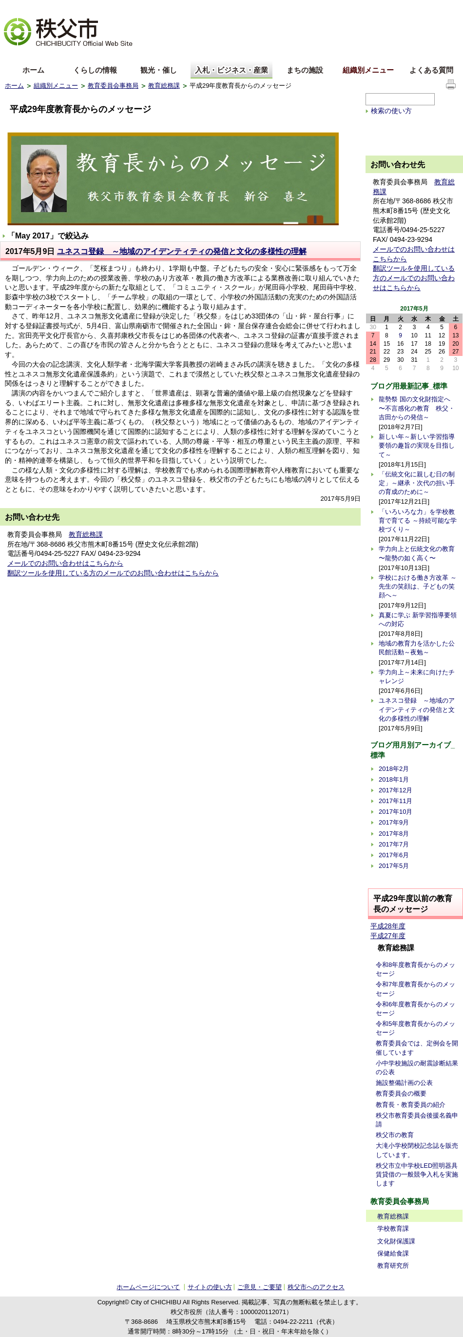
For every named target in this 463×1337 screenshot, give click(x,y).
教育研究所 (393, 1265)
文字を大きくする (28, 7)
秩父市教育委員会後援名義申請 (417, 1120)
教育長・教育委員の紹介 (410, 1104)
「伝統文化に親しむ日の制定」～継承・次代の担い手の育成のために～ (417, 483)
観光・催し (158, 70)
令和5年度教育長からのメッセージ (415, 1028)
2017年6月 (394, 855)
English (16, 55)
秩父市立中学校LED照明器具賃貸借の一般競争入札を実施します (417, 1174)
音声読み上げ (338, 7)
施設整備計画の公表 (404, 1082)
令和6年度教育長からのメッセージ (415, 1009)
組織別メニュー (368, 70)
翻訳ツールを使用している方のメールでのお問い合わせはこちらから (113, 573)
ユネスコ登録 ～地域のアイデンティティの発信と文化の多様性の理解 (182, 251)
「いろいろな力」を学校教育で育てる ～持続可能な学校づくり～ (418, 520)
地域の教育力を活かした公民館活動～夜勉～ (417, 648)
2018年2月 (394, 768)
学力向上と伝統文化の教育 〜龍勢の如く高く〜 (417, 553)
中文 (48, 55)
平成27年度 (387, 936)
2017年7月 (394, 844)
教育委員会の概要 (401, 1093)
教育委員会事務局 (113, 85)
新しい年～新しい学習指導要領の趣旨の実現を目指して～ (417, 445)
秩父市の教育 (395, 1135)
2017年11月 (395, 801)
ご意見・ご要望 (259, 1287)
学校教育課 (393, 1228)
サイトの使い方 (434, 7)
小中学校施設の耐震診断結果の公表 (417, 1068)
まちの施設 (305, 70)
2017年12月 (395, 790)
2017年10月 (395, 811)
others (114, 55)
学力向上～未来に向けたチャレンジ (417, 676)
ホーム (33, 70)
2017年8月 (394, 833)
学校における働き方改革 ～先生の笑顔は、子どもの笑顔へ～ (418, 586)
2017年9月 (394, 822)
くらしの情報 (95, 70)
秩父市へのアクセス (316, 1287)
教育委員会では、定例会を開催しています (417, 1048)
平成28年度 (387, 926)
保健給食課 (393, 1253)
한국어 (81, 55)
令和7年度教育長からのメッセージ (415, 989)
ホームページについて (148, 1287)
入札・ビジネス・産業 (231, 70)
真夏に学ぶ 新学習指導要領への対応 (418, 619)
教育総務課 (164, 85)
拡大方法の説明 (81, 7)
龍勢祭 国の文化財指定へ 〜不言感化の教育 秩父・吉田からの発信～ (417, 407)
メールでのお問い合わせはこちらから (65, 563)
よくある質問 (431, 70)
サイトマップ (385, 7)
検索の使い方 (391, 111)
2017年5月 (394, 865)
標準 (158, 7)
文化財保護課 (396, 1241)
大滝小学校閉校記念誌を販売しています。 (417, 1150)
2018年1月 (394, 779)
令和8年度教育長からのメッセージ (415, 969)
